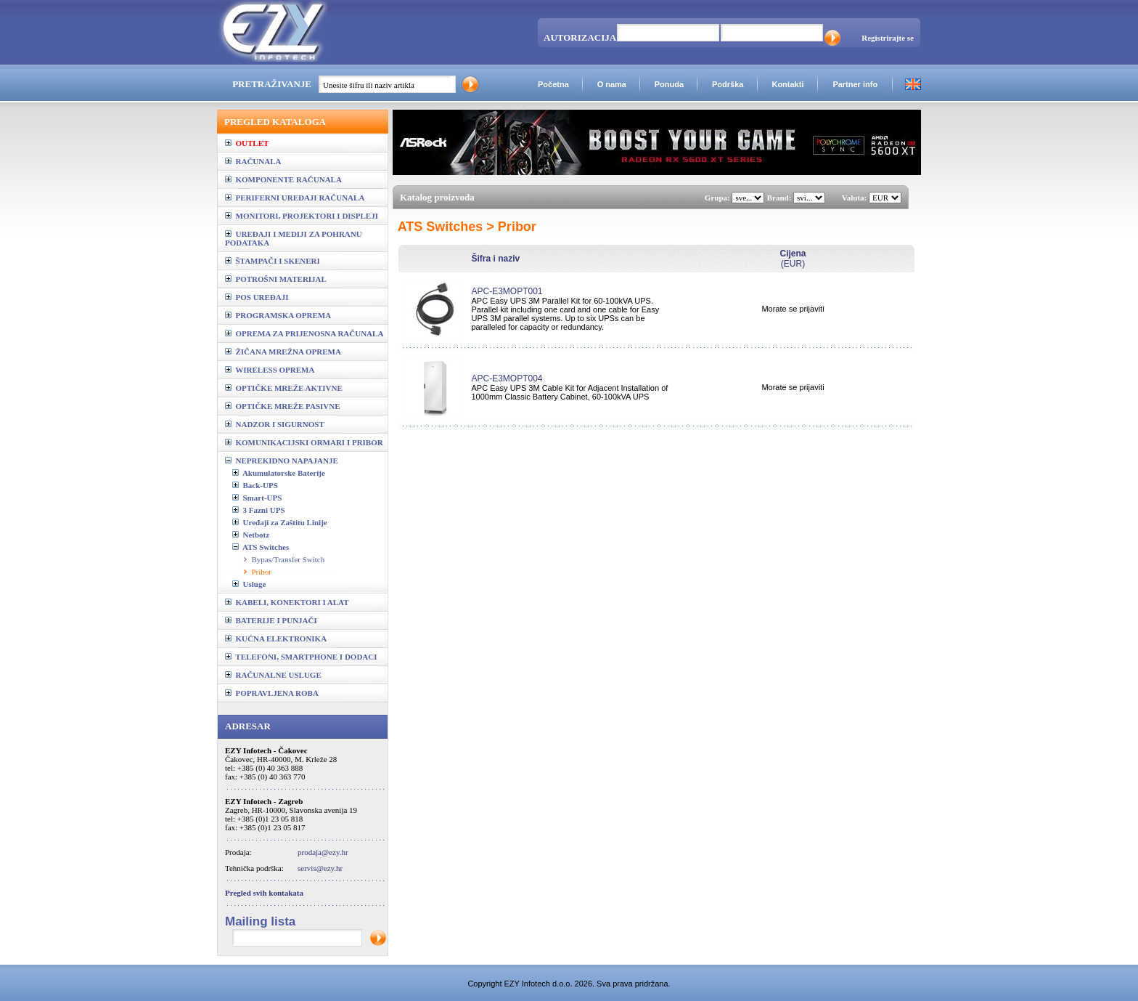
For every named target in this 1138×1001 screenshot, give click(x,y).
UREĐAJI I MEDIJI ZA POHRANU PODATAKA (293, 238)
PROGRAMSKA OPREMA (278, 315)
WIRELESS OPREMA (269, 369)
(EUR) (792, 258)
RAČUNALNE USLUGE (273, 674)
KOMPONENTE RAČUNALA (283, 179)
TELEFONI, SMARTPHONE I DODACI (301, 656)
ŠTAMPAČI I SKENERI (272, 260)
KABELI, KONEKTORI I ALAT (287, 602)
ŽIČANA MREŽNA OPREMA (283, 351)
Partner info (854, 84)
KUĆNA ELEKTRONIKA (276, 638)
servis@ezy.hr (320, 868)
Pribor (262, 571)
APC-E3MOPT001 (506, 291)
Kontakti (787, 84)
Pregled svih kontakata (264, 892)
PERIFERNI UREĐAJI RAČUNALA (294, 197)
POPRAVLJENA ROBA (272, 693)
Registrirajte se (887, 37)
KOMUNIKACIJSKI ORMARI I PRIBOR (304, 442)
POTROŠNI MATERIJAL (276, 279)
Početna (553, 84)
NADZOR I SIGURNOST (274, 424)
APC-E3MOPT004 (506, 378)
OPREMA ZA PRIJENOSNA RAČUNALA (304, 333)
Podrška (727, 84)
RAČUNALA (253, 161)
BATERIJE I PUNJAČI (271, 620)
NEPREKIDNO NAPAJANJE (281, 460)
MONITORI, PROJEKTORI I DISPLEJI (301, 215)
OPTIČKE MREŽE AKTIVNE (284, 388)
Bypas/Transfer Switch (288, 559)
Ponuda (669, 84)
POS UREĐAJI (257, 297)
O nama (611, 84)
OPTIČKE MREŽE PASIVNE (282, 406)
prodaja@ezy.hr (323, 852)
